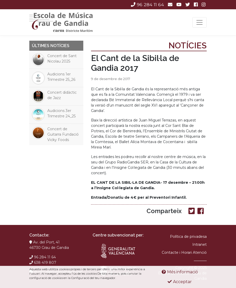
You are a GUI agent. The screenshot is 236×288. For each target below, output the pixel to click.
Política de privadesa (188, 236)
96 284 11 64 (147, 4)
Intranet (199, 244)
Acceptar (180, 281)
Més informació (180, 271)
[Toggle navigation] (199, 22)
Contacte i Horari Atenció (184, 252)
